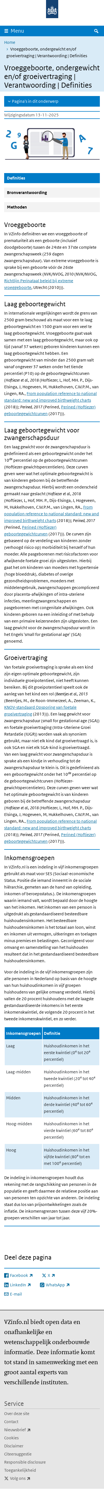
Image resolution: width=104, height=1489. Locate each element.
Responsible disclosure (25, 1462)
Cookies (11, 1437)
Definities (29, 178)
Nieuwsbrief (29, 1429)
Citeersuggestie (18, 1454)
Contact (11, 1421)
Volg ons (32, 1478)
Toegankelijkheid (20, 1470)
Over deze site (16, 1413)
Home (9, 42)
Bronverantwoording (27, 192)
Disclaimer (13, 1446)
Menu (17, 31)
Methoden (17, 207)
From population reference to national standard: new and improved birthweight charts (51, 513)
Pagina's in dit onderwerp (35, 101)
